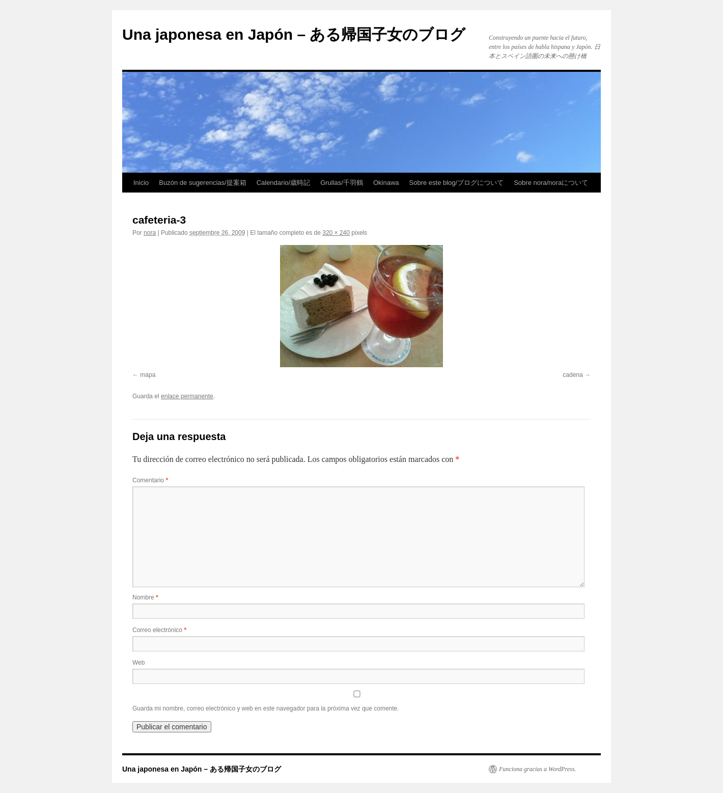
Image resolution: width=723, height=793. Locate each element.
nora (150, 232)
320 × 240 (336, 232)
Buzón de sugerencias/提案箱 (202, 182)
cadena (572, 374)
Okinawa (386, 182)
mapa (147, 374)
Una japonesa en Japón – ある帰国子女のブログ (293, 34)
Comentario (150, 480)
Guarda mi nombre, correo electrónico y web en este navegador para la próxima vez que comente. (265, 708)
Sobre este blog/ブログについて (456, 182)
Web (138, 662)
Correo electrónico (159, 630)
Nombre (145, 597)
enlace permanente (187, 396)
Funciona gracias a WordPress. (537, 769)
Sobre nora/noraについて (551, 182)
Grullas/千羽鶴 (341, 182)
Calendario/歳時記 (284, 182)
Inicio (141, 182)
